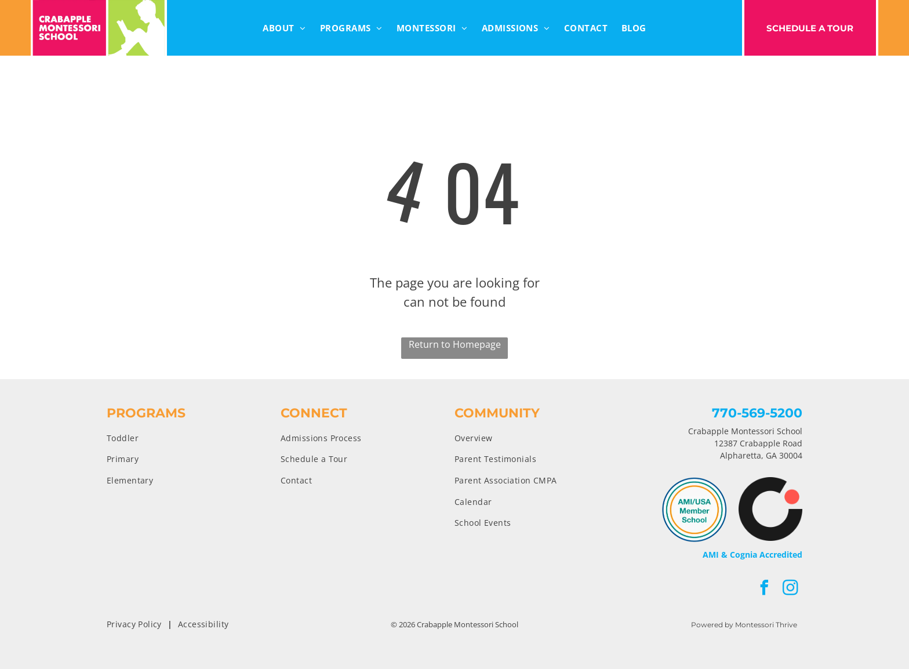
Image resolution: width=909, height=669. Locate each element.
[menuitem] (284, 28)
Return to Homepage (455, 344)
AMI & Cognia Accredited (752, 554)
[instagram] (790, 589)
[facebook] (764, 589)
